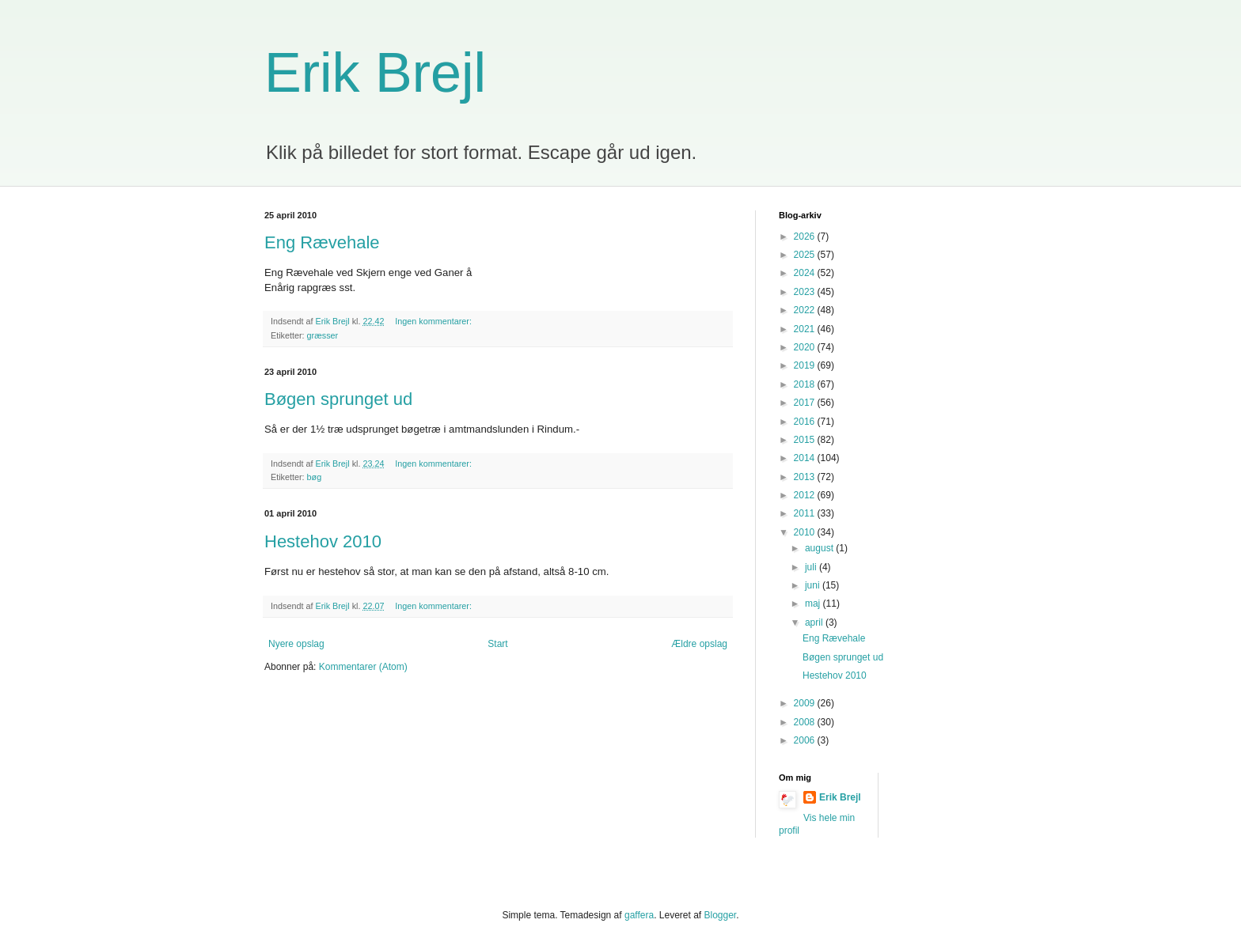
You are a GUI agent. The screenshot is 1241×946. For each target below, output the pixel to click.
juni (813, 585)
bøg (314, 477)
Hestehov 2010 (322, 541)
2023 (806, 291)
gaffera (639, 915)
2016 (806, 421)
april (815, 622)
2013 (806, 476)
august (820, 548)
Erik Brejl (375, 73)
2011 (806, 513)
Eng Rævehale (322, 242)
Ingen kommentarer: (434, 321)
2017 (806, 402)
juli (812, 567)
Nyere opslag (296, 643)
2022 (806, 310)
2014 (806, 458)
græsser (323, 335)
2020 (806, 347)
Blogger (720, 915)
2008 (806, 722)
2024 (806, 272)
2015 (806, 439)
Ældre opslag (699, 643)
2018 (806, 384)
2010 (806, 532)
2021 (806, 329)
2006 (806, 740)
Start (497, 643)
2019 (806, 365)
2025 (806, 254)
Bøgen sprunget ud (338, 399)
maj (814, 603)
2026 (806, 236)
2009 (806, 703)
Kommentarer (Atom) (363, 666)
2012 (806, 495)
